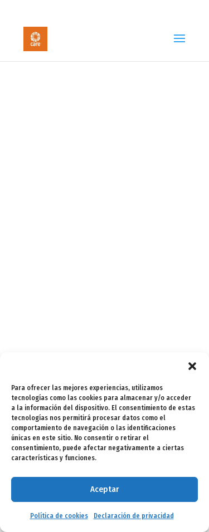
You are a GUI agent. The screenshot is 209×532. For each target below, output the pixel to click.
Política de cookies (59, 516)
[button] (192, 366)
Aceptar (104, 489)
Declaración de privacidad (134, 516)
